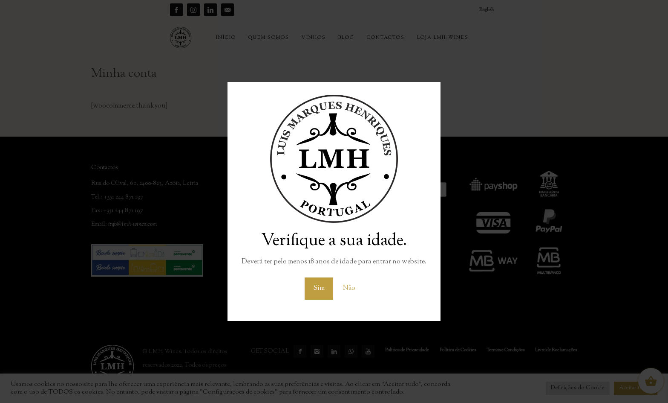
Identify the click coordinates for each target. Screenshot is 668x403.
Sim (319, 288)
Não (349, 288)
